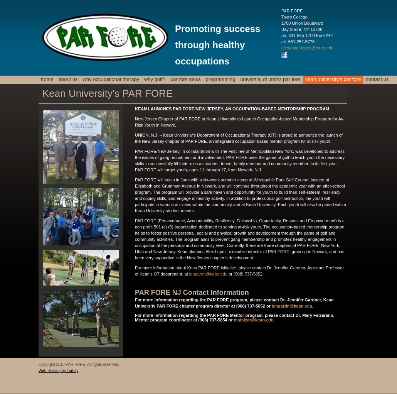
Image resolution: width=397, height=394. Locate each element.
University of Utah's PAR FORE (270, 79)
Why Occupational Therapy (110, 79)
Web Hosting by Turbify (58, 371)
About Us (68, 79)
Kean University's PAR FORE (333, 79)
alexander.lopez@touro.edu (307, 48)
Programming (221, 79)
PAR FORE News (185, 79)
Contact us (377, 79)
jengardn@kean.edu (208, 274)
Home (47, 79)
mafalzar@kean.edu (254, 320)
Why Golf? (154, 79)
